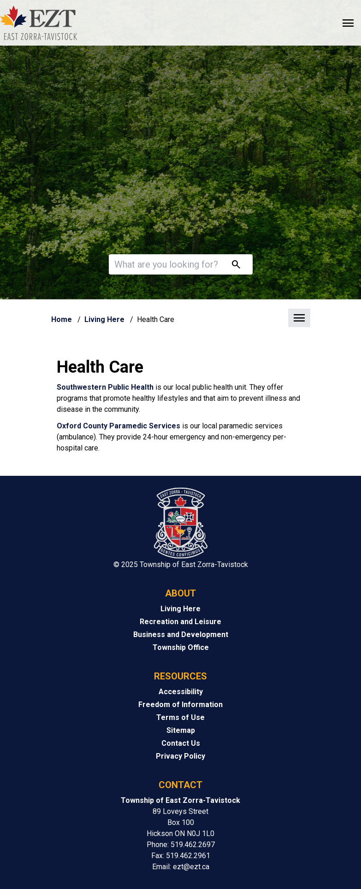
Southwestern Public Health (105, 387)
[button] (180, 318)
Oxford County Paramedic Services (118, 425)
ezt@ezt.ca (191, 866)
